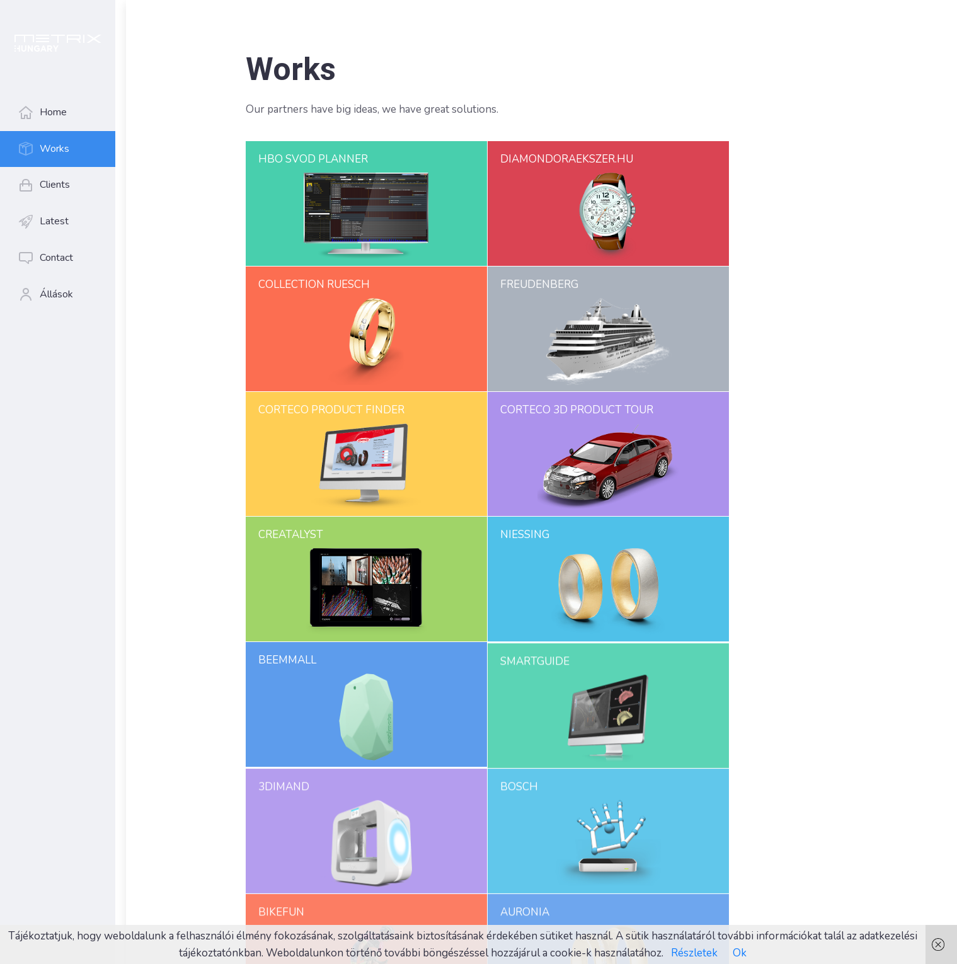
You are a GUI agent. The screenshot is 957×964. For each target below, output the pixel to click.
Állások (55, 294)
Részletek (694, 953)
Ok (740, 953)
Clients (54, 185)
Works (54, 149)
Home (52, 112)
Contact (55, 258)
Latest (53, 221)
